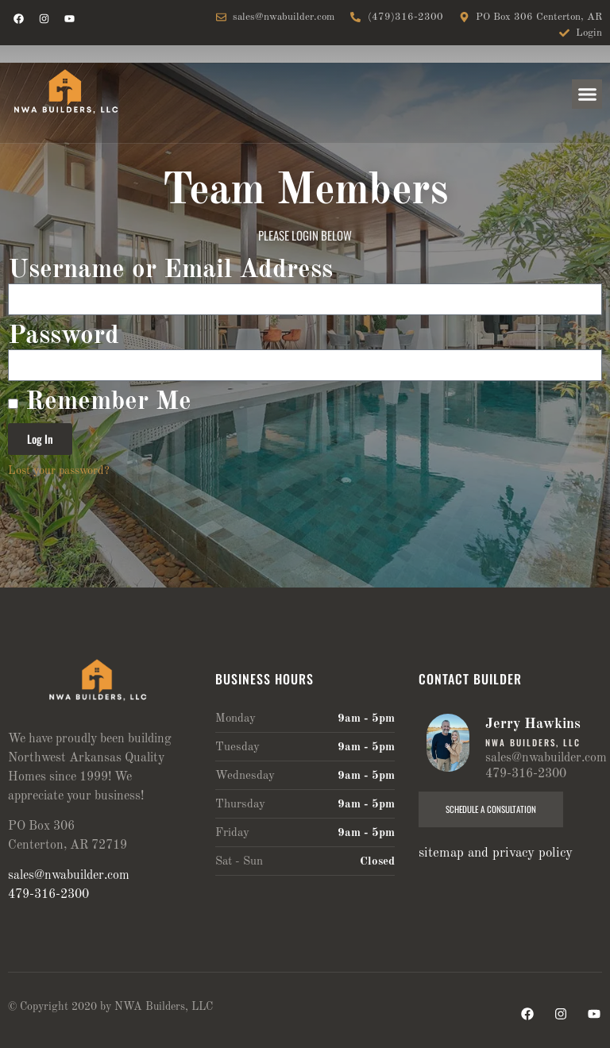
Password (63, 336)
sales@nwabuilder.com (68, 875)
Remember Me (99, 402)
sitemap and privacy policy (496, 853)
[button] (587, 94)
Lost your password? (59, 470)
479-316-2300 (48, 894)
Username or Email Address (170, 270)
